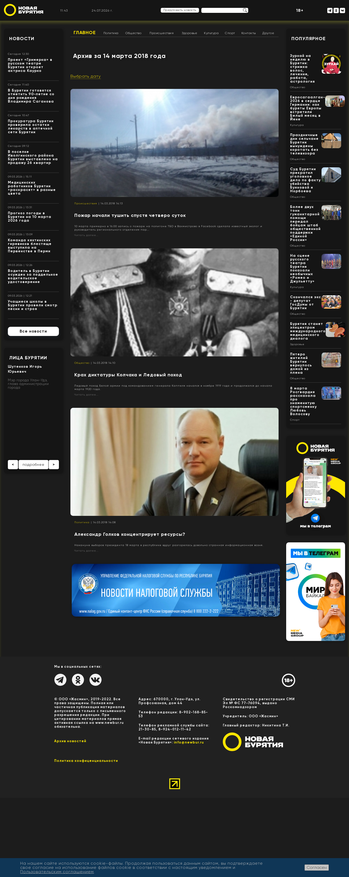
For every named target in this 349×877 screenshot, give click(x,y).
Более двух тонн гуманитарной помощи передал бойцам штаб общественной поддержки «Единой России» (305, 223)
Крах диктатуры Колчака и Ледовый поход (128, 375)
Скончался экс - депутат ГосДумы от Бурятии (305, 302)
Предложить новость (179, 10)
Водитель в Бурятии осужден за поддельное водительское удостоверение (33, 276)
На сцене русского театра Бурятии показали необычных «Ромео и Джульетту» (302, 268)
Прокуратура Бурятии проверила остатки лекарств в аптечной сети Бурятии (31, 126)
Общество (133, 33)
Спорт (230, 33)
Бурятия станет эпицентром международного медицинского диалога (308, 331)
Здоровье (189, 33)
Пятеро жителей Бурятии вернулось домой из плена (301, 363)
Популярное (308, 38)
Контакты (248, 33)
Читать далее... (86, 235)
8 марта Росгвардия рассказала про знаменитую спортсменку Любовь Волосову (303, 401)
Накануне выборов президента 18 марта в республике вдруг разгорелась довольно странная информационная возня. (168, 545)
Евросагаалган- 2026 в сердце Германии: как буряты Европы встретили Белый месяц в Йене (307, 108)
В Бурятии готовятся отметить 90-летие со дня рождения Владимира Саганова (31, 96)
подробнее (34, 464)
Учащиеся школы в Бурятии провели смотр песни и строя (32, 305)
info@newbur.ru (189, 742)
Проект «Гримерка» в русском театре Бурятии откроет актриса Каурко (30, 65)
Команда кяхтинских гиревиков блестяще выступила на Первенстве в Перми (30, 245)
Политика (111, 33)
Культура (211, 33)
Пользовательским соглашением (57, 871)
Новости (21, 38)
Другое (268, 33)
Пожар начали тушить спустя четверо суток (130, 215)
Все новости (33, 331)
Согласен (317, 867)
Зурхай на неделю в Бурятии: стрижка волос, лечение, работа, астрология (302, 69)
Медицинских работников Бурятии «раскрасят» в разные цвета (32, 188)
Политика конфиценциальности (86, 761)
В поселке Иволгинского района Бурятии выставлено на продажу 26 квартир (33, 157)
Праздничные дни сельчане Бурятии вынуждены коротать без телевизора (304, 144)
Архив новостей (70, 741)
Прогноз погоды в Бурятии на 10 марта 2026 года (29, 217)
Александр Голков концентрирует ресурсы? (129, 534)
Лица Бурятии (28, 358)
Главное (85, 32)
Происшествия (161, 33)
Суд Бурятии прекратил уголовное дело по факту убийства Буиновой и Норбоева (305, 180)
